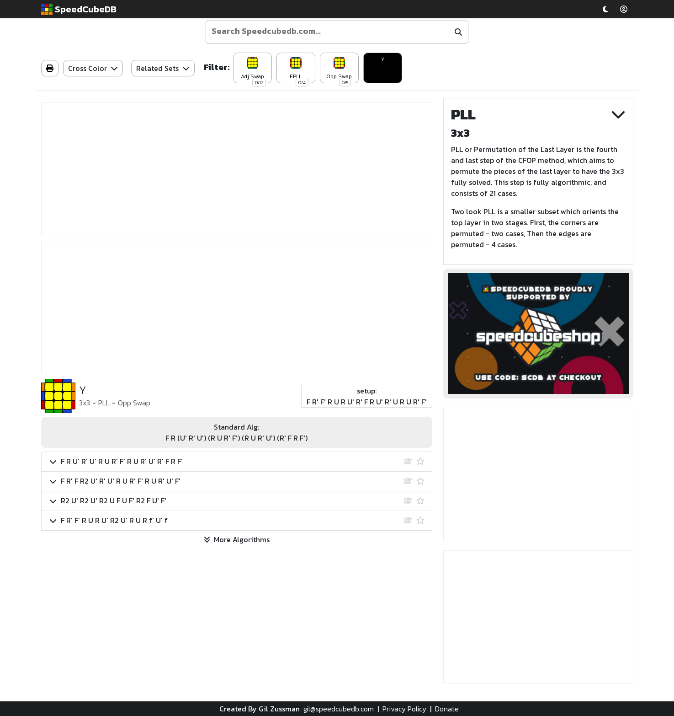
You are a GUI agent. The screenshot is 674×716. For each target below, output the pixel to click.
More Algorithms (237, 539)
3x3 (84, 402)
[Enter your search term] (328, 31)
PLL (104, 402)
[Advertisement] (237, 169)
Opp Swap (134, 402)
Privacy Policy (404, 708)
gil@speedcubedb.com (338, 708)
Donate (447, 708)
